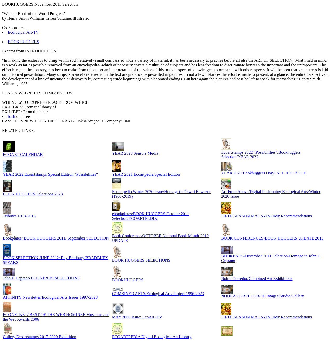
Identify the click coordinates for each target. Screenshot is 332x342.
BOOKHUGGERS (23, 41)
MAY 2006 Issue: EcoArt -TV (137, 317)
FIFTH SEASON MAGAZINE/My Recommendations (266, 216)
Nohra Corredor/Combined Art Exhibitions (256, 278)
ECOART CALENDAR (23, 154)
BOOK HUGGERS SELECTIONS (141, 260)
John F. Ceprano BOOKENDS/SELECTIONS (41, 278)
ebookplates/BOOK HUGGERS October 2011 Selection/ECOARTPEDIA (150, 216)
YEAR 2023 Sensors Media (135, 153)
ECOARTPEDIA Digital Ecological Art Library (152, 336)
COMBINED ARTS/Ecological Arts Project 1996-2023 (158, 293)
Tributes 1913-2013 (19, 216)
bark (11, 116)
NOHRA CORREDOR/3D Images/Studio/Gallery (262, 296)
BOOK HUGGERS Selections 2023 (33, 194)
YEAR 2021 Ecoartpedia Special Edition (146, 174)
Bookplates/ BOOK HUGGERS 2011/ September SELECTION (56, 238)
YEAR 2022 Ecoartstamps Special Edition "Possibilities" (50, 174)
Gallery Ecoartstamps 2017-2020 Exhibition (39, 336)
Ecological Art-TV (23, 32)
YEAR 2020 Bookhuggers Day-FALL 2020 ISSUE (263, 173)
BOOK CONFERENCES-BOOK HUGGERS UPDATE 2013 (272, 238)
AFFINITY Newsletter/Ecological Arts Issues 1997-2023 (50, 297)
